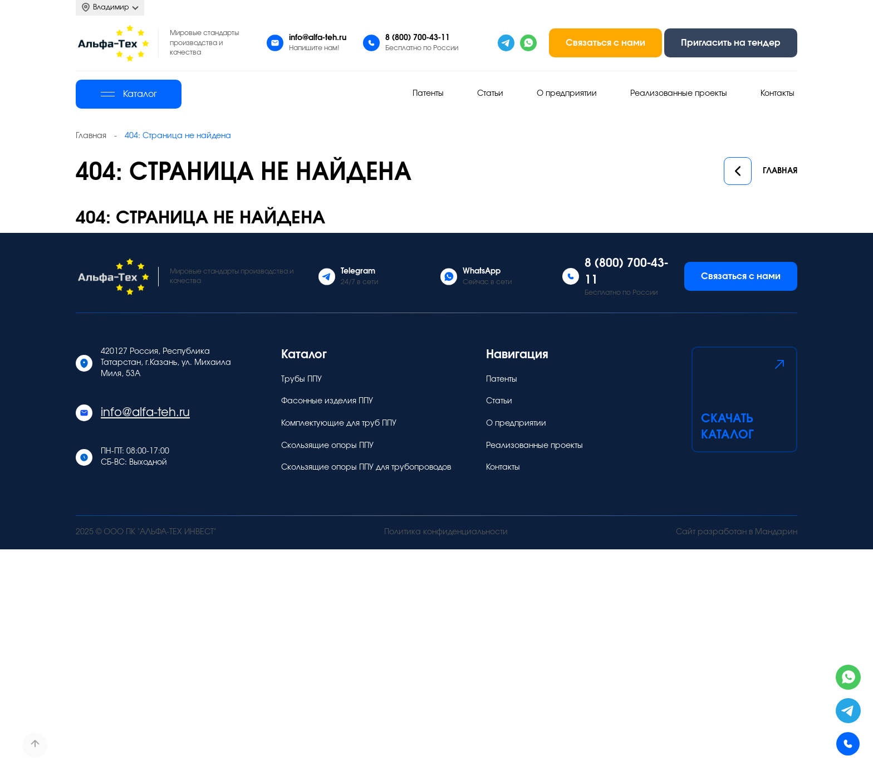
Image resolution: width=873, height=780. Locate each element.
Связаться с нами (605, 42)
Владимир (110, 7)
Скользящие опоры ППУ (327, 446)
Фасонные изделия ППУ (327, 401)
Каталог (129, 94)
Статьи (490, 94)
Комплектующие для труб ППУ (338, 423)
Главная (760, 171)
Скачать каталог (744, 398)
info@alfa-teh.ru (317, 38)
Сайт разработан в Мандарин (736, 532)
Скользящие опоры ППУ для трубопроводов (366, 467)
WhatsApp (482, 271)
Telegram (358, 271)
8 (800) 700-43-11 (417, 38)
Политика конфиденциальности (446, 532)
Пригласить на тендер (731, 42)
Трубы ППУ (301, 379)
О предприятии (567, 94)
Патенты (428, 94)
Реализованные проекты (678, 94)
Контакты (777, 94)
